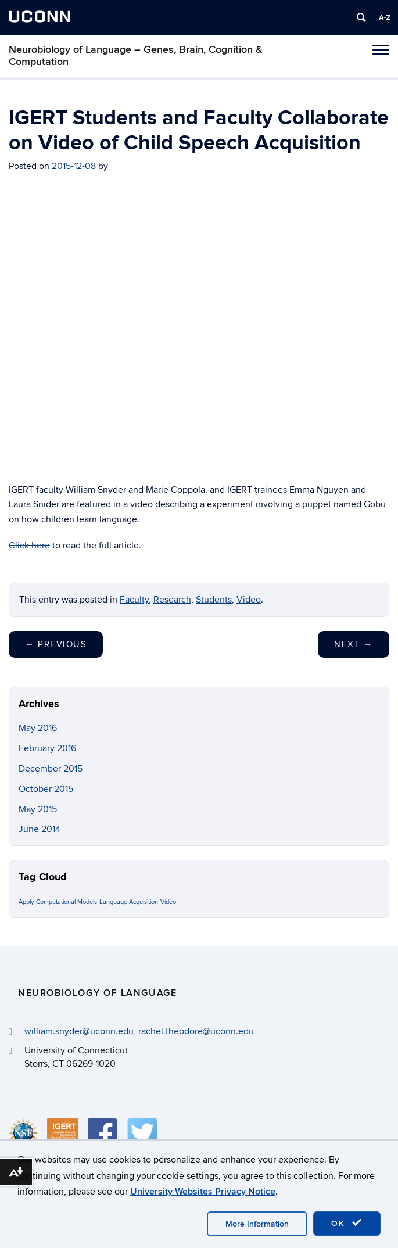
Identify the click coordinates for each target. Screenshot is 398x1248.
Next (353, 644)
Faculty (134, 599)
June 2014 (39, 829)
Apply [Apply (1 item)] (26, 902)
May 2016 (38, 728)
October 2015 (46, 789)
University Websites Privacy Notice (202, 1191)
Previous (56, 644)
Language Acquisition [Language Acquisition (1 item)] (128, 902)
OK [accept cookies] (347, 1223)
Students (214, 599)
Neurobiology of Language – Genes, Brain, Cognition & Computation (136, 56)
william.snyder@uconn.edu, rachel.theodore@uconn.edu (139, 1031)
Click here (29, 545)
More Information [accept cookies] (257, 1224)
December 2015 (51, 768)
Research (172, 599)
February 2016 (47, 748)
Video (248, 599)
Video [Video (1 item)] (168, 902)
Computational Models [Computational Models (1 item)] (66, 902)
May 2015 (38, 809)
